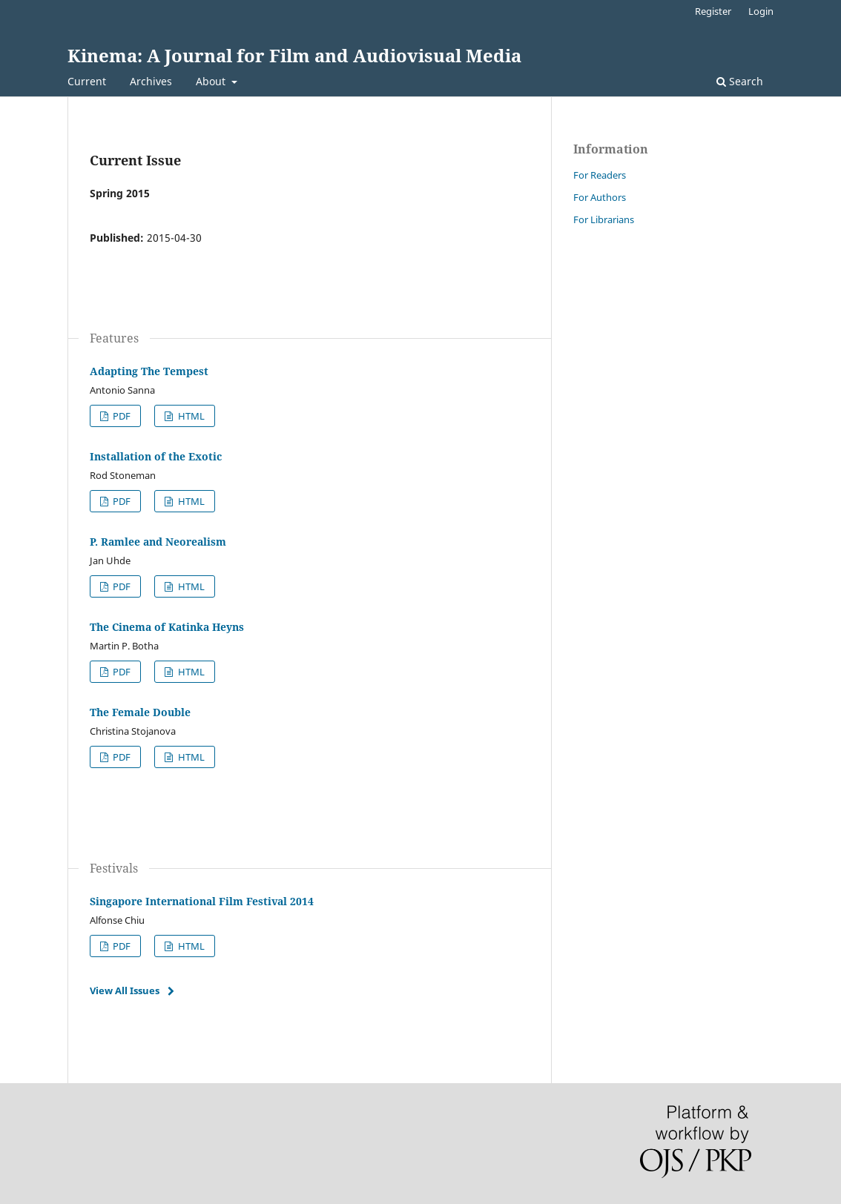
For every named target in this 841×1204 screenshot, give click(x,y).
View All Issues (124, 990)
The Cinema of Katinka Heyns (167, 627)
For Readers (599, 175)
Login (761, 11)
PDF (121, 416)
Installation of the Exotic (156, 456)
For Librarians (603, 219)
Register (713, 11)
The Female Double (140, 712)
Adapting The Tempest (149, 371)
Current (86, 81)
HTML (190, 416)
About (212, 81)
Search (739, 81)
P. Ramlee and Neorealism (158, 542)
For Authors (599, 197)
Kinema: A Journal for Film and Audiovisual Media (294, 55)
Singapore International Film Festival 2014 (202, 901)
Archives (151, 81)
